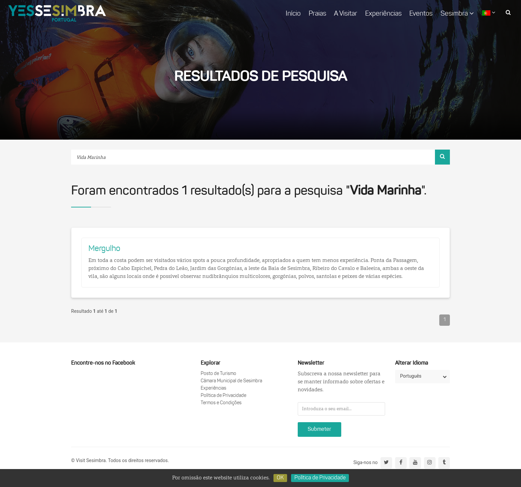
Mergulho (104, 249)
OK (280, 478)
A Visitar (345, 14)
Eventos (421, 14)
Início (293, 14)
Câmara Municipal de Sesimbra (231, 381)
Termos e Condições (221, 403)
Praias (317, 14)
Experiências (383, 14)
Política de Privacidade (223, 395)
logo (57, 13)
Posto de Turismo (218, 373)
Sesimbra (457, 13)
